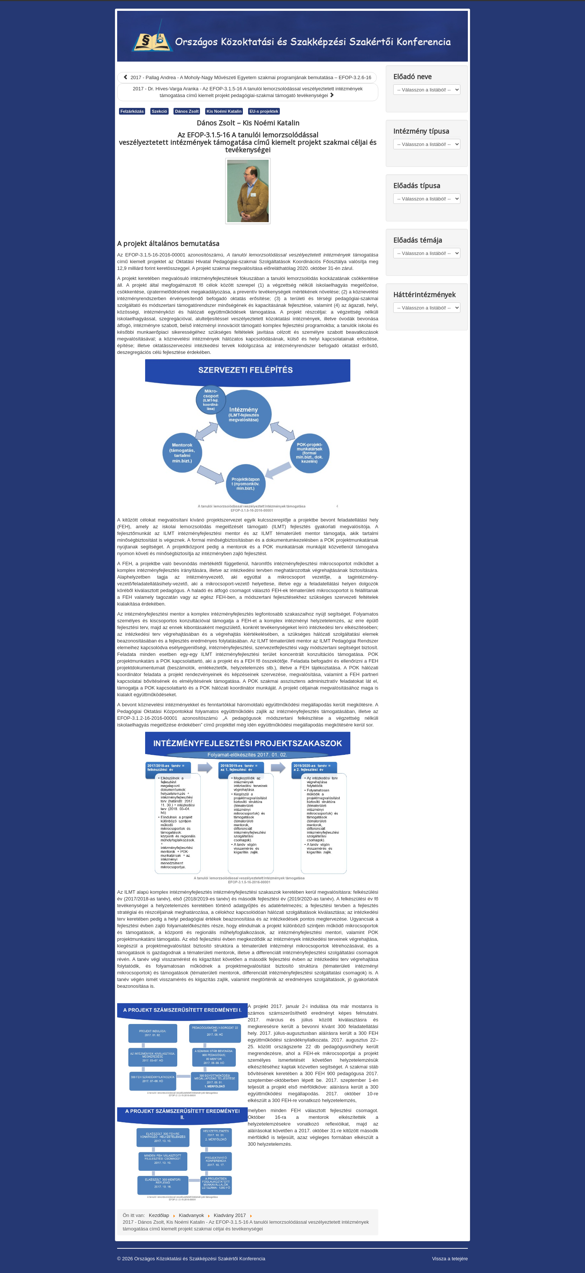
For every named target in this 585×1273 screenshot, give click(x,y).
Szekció (159, 111)
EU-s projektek (264, 111)
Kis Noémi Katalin (224, 111)
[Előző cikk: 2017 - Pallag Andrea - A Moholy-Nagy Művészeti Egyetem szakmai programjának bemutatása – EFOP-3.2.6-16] (247, 77)
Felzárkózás (132, 111)
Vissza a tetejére (450, 1258)
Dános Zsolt (186, 111)
